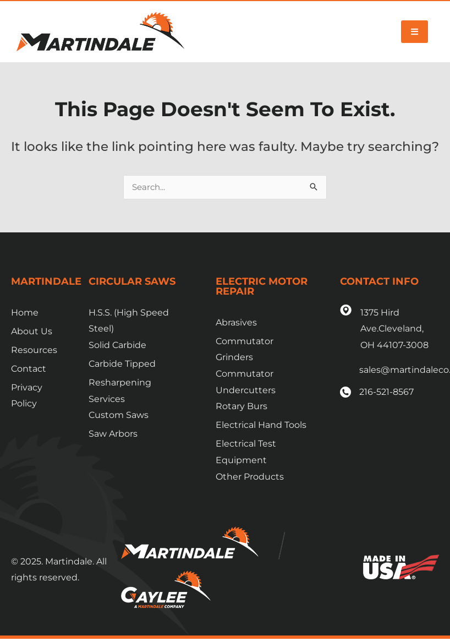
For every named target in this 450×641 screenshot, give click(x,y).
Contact (28, 369)
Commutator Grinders (244, 349)
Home (25, 313)
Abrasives (236, 323)
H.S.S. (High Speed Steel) (129, 321)
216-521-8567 (386, 392)
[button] (414, 31)
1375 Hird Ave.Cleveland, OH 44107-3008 (394, 329)
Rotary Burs (241, 406)
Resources (34, 350)
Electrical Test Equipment (246, 452)
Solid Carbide (117, 345)
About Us (31, 332)
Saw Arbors (113, 434)
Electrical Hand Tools (261, 425)
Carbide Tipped (122, 364)
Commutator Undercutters (246, 382)
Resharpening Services (120, 391)
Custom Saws (119, 415)
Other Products (250, 477)
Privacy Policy (26, 396)
